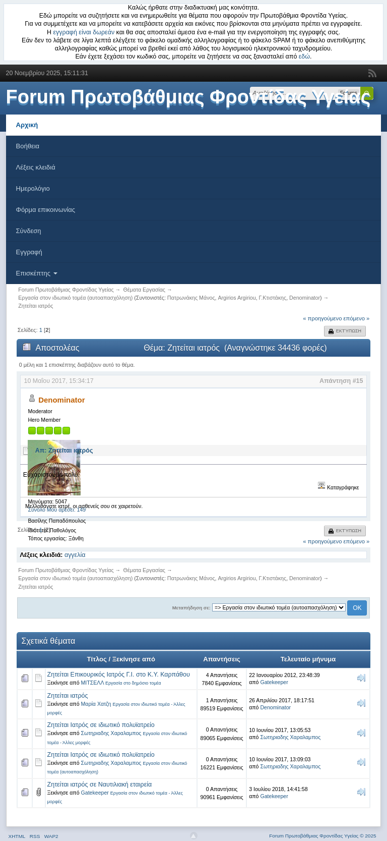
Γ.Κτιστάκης (273, 298)
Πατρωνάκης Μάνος (191, 298)
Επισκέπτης (36, 273)
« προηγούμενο (322, 318)
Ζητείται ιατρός (67, 695)
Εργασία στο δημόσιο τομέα (133, 683)
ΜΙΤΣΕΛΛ (92, 683)
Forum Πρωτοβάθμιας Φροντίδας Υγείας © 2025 (322, 835)
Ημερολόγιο (33, 188)
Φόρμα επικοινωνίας (46, 209)
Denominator (304, 298)
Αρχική (27, 125)
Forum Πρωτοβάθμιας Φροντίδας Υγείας (188, 96)
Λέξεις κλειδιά (35, 167)
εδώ (304, 56)
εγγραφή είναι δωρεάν (84, 32)
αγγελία (74, 554)
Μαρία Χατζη (96, 704)
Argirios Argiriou (236, 298)
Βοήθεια (28, 146)
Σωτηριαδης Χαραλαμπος (111, 733)
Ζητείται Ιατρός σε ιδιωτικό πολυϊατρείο (101, 724)
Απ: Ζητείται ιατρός (64, 450)
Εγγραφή (29, 252)
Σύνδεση (28, 231)
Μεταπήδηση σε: (191, 607)
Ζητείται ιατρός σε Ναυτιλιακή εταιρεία (99, 784)
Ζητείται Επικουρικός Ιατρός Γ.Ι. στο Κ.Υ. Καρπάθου (118, 674)
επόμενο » (357, 318)
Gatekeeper (274, 682)
